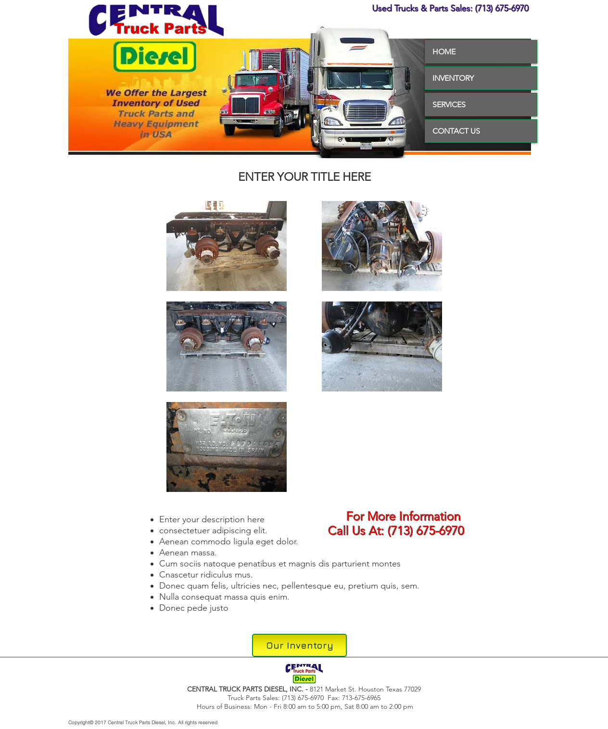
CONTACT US (456, 131)
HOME (444, 51)
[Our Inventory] (299, 645)
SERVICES (449, 104)
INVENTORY (453, 78)
